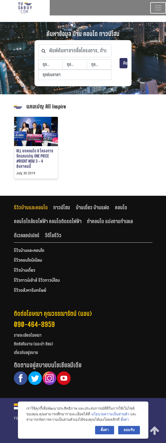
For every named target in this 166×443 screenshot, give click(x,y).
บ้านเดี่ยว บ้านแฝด (92, 207)
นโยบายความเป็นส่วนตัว (110, 414)
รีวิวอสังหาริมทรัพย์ (30, 290)
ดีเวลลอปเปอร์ (26, 235)
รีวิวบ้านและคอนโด (31, 207)
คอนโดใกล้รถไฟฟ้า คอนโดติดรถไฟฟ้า (48, 221)
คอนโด (121, 207)
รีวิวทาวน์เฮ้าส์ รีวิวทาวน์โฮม (37, 280)
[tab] (34, 207)
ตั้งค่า (125, 420)
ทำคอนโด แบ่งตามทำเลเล (110, 221)
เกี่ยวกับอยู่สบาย (26, 352)
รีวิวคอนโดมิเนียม (28, 260)
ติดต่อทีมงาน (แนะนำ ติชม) (33, 344)
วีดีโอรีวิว (53, 235)
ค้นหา (125, 63)
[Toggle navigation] (158, 8)
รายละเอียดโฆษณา (28, 335)
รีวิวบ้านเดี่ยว (24, 270)
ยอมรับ (129, 430)
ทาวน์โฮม (61, 207)
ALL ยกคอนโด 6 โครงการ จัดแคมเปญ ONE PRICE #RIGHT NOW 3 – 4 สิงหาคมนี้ (34, 159)
